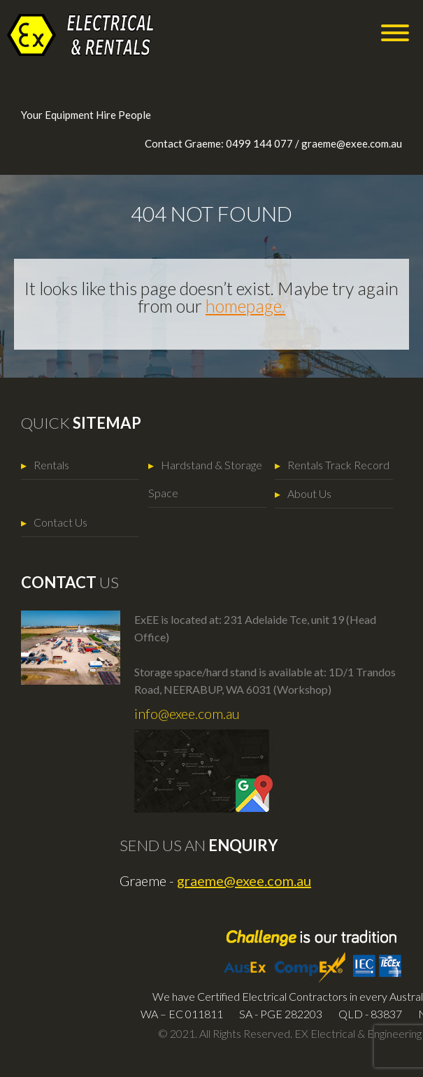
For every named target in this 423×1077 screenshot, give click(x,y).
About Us (309, 493)
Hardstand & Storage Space (205, 478)
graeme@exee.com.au (351, 143)
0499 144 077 (259, 143)
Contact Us (60, 522)
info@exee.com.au (187, 713)
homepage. (245, 305)
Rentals (51, 464)
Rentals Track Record (338, 464)
